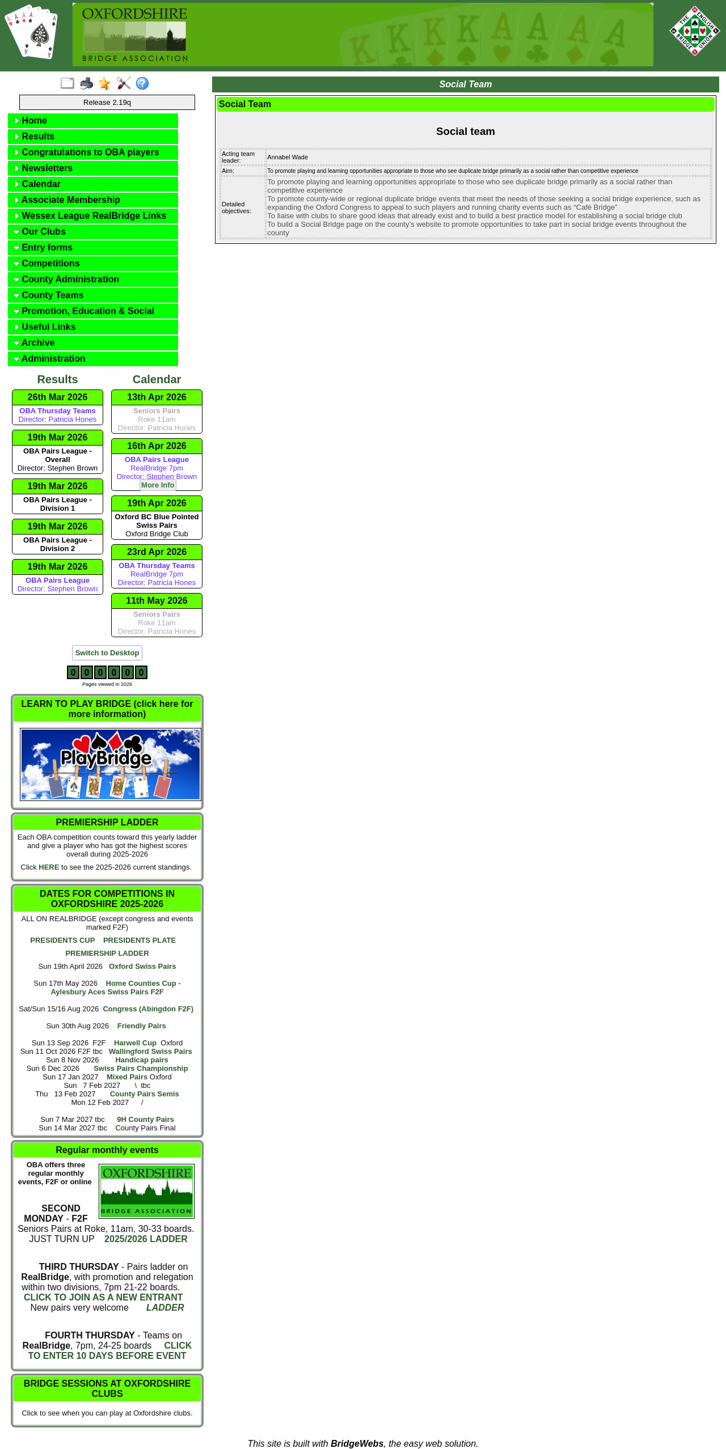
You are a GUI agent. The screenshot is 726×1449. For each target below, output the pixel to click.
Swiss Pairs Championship (141, 1068)
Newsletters (43, 168)
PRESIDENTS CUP (62, 940)
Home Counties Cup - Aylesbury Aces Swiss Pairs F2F (115, 987)
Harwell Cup (135, 1043)
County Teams (49, 295)
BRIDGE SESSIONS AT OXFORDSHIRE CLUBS (107, 1389)
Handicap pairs (141, 1060)
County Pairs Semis (144, 1094)
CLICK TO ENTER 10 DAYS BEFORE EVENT (110, 1351)
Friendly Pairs (141, 1026)
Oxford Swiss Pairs (142, 966)
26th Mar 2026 (58, 397)
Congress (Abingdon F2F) (148, 1009)
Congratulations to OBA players (86, 152)
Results (34, 136)
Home (30, 120)
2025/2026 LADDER (145, 1239)
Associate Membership (67, 200)
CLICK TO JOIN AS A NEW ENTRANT (103, 1297)
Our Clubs (40, 231)
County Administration (66, 279)
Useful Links (45, 327)
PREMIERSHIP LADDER (107, 953)
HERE (49, 867)
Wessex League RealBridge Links (90, 216)
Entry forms (43, 247)
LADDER (165, 1307)
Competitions (47, 263)
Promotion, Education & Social (84, 311)
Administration (50, 358)
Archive (34, 343)
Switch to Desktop (107, 653)
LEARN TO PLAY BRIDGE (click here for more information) (107, 709)
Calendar (37, 184)
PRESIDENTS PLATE (139, 940)
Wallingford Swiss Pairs (150, 1051)
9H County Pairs (145, 1119)
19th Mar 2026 (58, 437)
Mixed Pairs (127, 1077)
